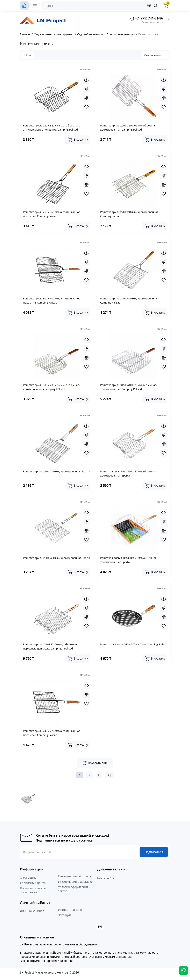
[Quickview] (86, 80)
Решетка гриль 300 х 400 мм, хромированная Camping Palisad (129, 300)
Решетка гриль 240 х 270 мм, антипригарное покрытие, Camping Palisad (51, 733)
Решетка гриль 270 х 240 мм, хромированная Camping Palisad (129, 214)
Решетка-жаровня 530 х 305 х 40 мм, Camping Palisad (133, 644)
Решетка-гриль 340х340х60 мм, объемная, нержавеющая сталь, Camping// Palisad (50, 646)
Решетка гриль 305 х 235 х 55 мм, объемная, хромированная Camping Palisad (51, 387)
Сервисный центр (33, 883)
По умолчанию (155, 55)
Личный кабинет (32, 911)
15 (27, 55)
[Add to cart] (77, 139)
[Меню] (35, 5)
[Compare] (86, 98)
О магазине (28, 877)
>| (109, 775)
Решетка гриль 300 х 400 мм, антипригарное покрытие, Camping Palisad (51, 300)
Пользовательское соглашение (33, 890)
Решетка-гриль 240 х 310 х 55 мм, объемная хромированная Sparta (128, 473)
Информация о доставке (75, 882)
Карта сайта (105, 877)
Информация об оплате (75, 876)
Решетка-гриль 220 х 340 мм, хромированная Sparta (56, 471)
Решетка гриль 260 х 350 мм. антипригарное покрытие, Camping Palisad (51, 214)
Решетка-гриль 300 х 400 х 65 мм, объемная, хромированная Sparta (128, 560)
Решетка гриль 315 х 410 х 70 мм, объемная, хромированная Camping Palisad (128, 387)
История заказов (70, 910)
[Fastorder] (86, 89)
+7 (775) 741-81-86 (146, 18)
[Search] (155, 5)
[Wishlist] (86, 107)
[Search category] (149, 5)
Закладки (64, 915)
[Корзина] (166, 5)
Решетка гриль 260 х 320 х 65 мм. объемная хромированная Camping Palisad (128, 127)
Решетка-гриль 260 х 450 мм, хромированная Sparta (56, 558)
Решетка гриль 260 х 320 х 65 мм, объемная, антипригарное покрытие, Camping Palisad (51, 127)
